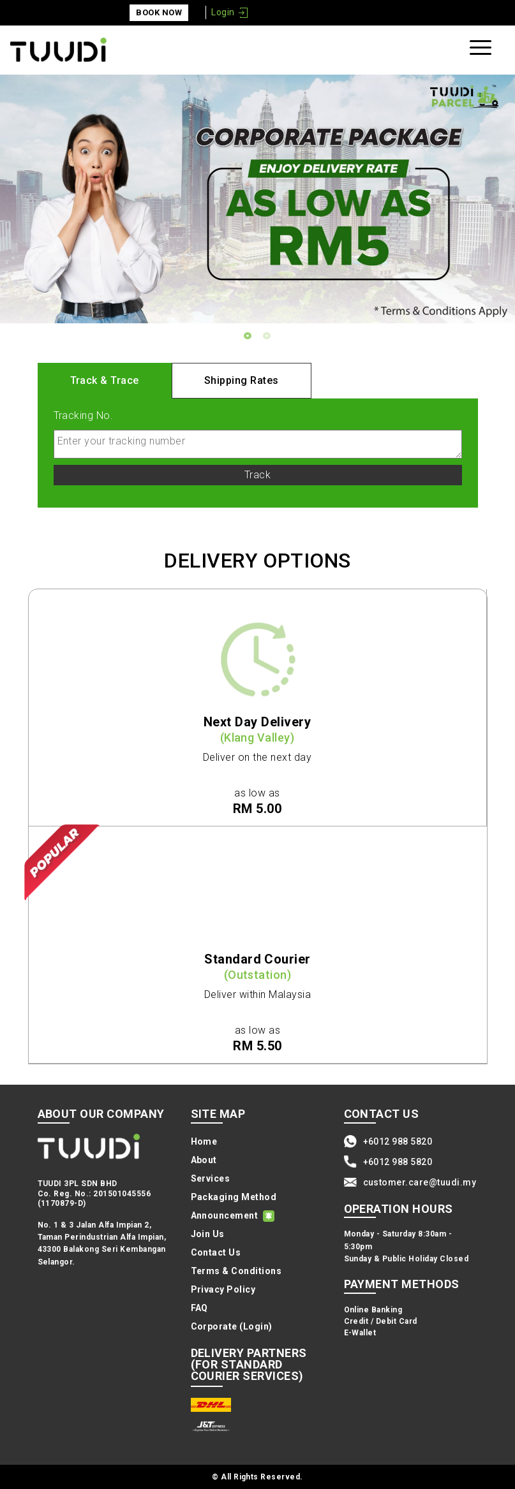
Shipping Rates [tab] (241, 380)
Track (257, 475)
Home (204, 1141)
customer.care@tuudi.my (420, 1182)
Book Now (159, 12)
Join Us (208, 1234)
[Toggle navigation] (482, 50)
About (204, 1160)
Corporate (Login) (231, 1326)
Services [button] (210, 1178)
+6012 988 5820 (398, 1141)
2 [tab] (267, 336)
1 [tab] (248, 336)
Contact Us (216, 1252)
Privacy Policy (223, 1289)
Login (222, 12)
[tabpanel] (257, 199)
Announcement (224, 1215)
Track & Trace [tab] (104, 380)
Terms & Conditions (236, 1271)
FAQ (200, 1308)
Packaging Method (234, 1197)
